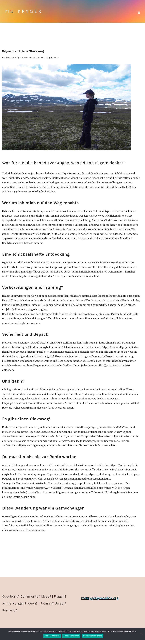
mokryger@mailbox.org (101, 598)
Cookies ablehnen (71, 636)
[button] (139, 12)
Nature (35, 57)
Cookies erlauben (52, 636)
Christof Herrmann (63, 487)
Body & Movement (23, 57)
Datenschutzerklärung (92, 636)
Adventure (9, 57)
